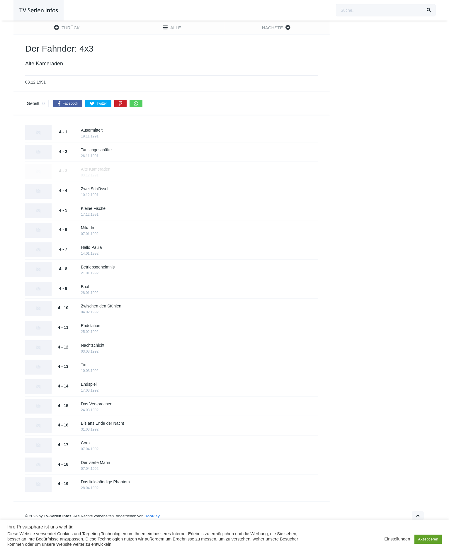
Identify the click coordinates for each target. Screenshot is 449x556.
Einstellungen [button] (397, 539)
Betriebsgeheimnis (98, 267)
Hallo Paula (91, 247)
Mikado (87, 227)
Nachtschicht (92, 345)
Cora (85, 443)
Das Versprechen (96, 404)
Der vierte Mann (95, 462)
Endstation (90, 325)
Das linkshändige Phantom (105, 482)
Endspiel (89, 384)
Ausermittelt (92, 130)
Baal (85, 286)
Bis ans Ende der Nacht (102, 423)
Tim (84, 364)
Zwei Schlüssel (94, 188)
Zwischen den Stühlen (101, 306)
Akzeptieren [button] (428, 539)
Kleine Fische (93, 208)
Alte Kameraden (95, 169)
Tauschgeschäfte (96, 149)
